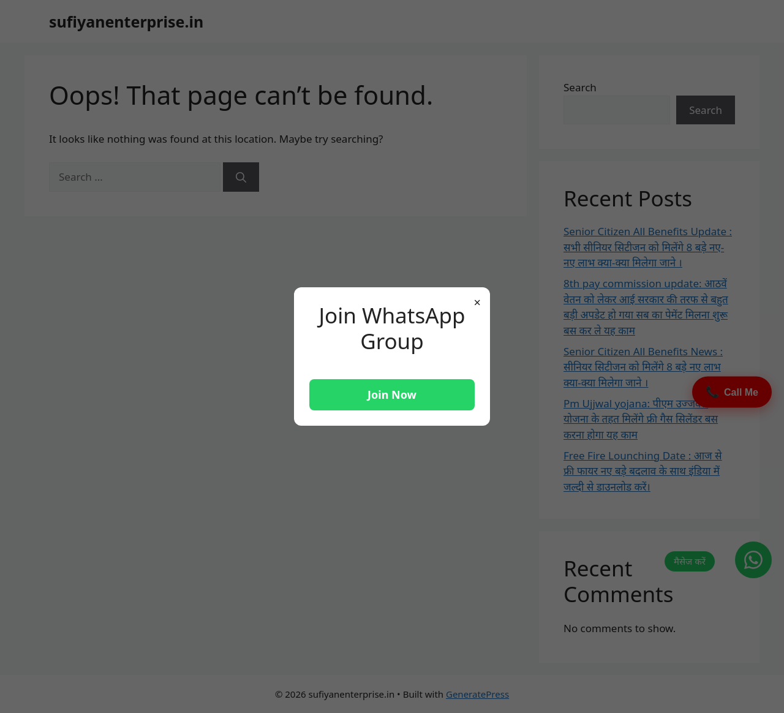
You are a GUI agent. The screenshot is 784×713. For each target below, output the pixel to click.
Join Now (392, 394)
